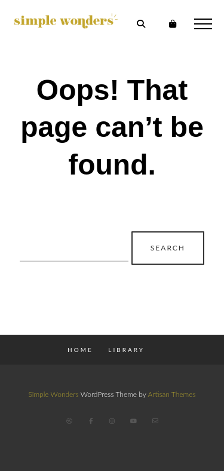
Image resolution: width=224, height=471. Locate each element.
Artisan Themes (171, 394)
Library (126, 349)
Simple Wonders (53, 394)
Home (80, 349)
